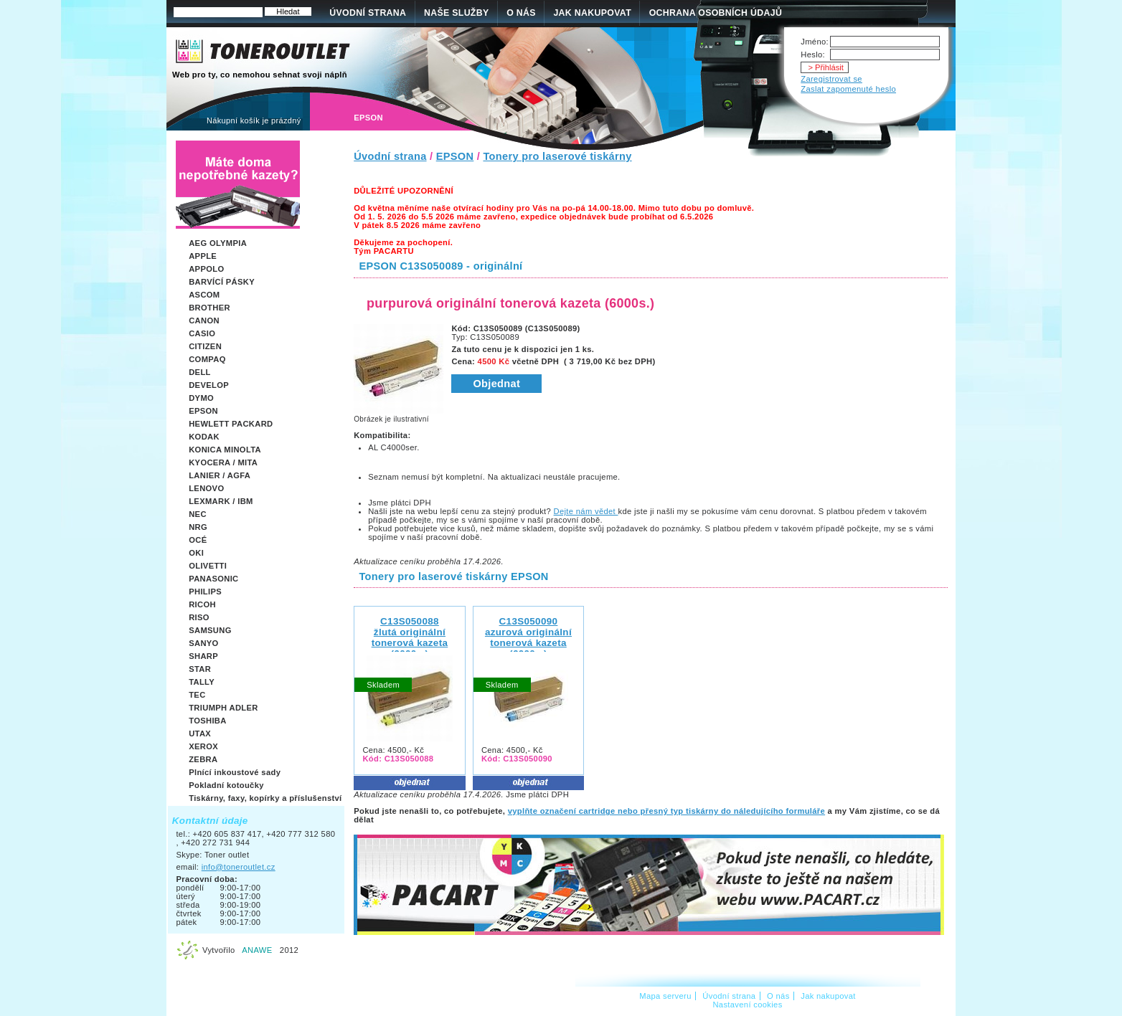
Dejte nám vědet (586, 511)
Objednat (496, 383)
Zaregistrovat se (831, 79)
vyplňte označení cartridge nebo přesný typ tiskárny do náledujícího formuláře (666, 811)
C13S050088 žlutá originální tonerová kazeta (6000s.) (410, 637)
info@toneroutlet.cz (238, 867)
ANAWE (257, 950)
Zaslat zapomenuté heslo (848, 89)
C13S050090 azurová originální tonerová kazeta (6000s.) (528, 637)
